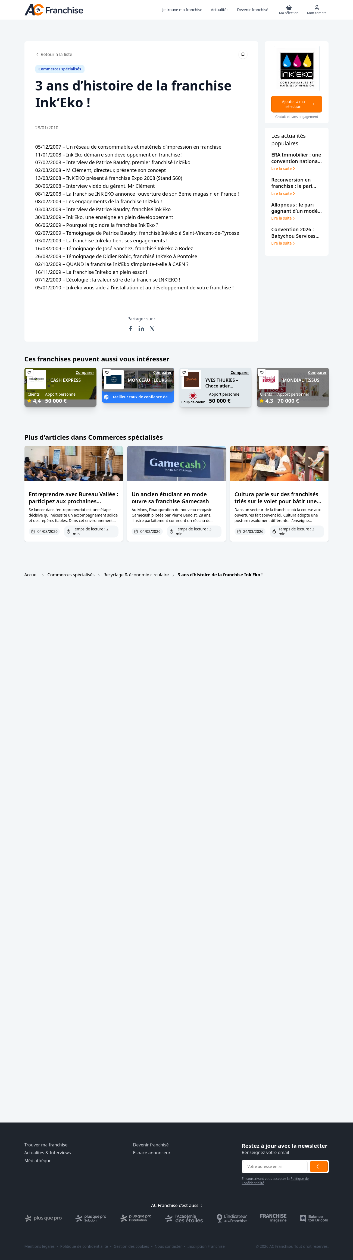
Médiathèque (38, 1161)
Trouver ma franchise (46, 1145)
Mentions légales (39, 1246)
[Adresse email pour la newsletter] (275, 1166)
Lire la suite (283, 168)
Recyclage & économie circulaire (136, 575)
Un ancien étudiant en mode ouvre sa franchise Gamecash (170, 497)
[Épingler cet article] (243, 54)
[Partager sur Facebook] (130, 328)
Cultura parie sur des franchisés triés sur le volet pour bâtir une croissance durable (276, 501)
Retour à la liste (53, 54)
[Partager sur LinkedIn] (141, 328)
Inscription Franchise (206, 1246)
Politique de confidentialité (84, 1246)
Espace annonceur (152, 1153)
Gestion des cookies (131, 1246)
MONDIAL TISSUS (301, 380)
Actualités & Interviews (47, 1153)
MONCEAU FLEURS (147, 380)
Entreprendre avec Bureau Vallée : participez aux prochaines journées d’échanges (73, 501)
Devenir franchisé (151, 1145)
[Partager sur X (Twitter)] (152, 328)
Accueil (31, 575)
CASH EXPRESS (66, 380)
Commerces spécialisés (71, 575)
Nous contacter (168, 1246)
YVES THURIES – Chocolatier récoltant (221, 386)
